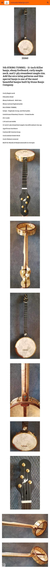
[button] (2, 2)
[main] (25, 58)
